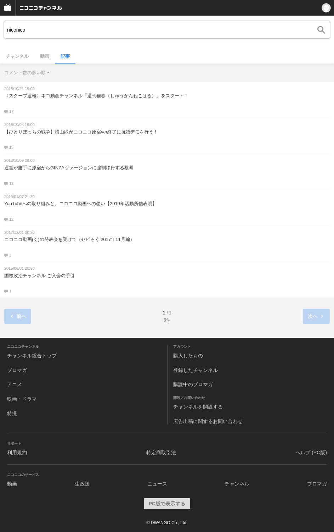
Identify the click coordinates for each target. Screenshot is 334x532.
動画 (44, 56)
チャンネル (17, 56)
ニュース (157, 484)
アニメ (14, 384)
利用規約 (17, 452)
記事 (65, 56)
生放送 (82, 484)
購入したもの (188, 355)
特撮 (12, 413)
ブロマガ (17, 370)
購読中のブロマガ (193, 384)
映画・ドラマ (22, 399)
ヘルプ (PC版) (311, 452)
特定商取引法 (161, 452)
